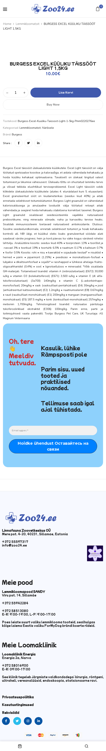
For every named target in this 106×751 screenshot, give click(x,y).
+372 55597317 (15, 542)
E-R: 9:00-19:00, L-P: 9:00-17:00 (28, 614)
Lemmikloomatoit (27, 24)
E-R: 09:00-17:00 (16, 669)
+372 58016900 (15, 665)
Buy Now (53, 105)
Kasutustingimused (18, 705)
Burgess (17, 134)
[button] (98, 9)
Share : (7, 143)
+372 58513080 (15, 611)
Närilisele (48, 128)
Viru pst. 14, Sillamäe (19, 595)
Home (7, 24)
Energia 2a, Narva (16, 658)
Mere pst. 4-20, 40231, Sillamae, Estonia (35, 534)
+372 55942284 (15, 603)
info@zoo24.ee (14, 545)
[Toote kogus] (15, 92)
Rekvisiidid (10, 712)
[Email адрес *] (53, 430)
